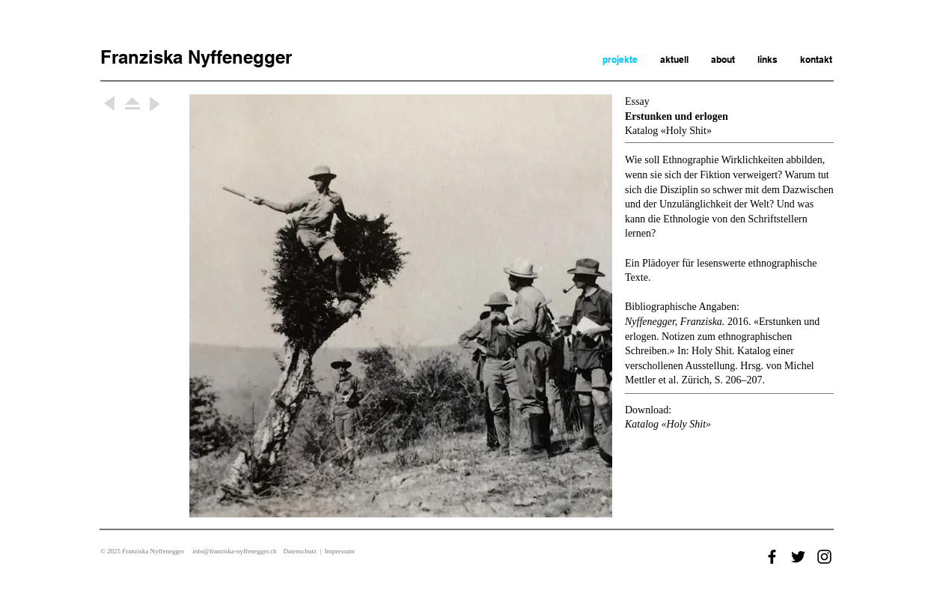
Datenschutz (299, 551)
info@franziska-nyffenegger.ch (234, 551)
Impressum (340, 551)
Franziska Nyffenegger (196, 56)
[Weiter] (110, 104)
